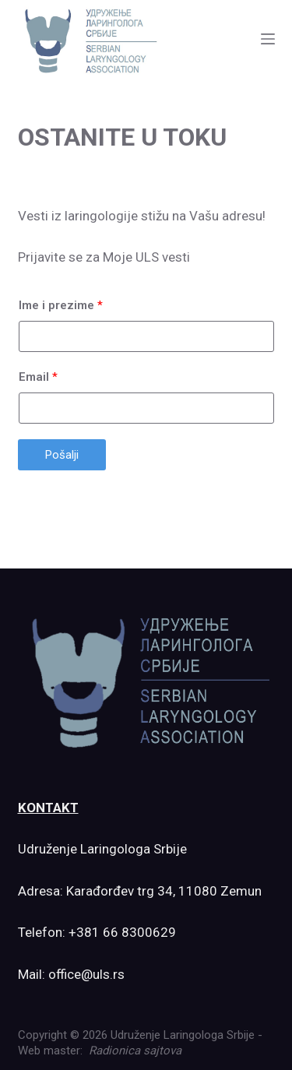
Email (38, 377)
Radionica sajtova (135, 1051)
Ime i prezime (61, 305)
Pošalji (62, 455)
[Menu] (268, 39)
